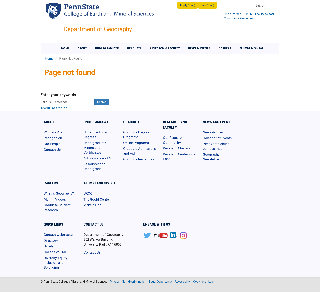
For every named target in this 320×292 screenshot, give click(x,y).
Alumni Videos (55, 199)
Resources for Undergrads (94, 166)
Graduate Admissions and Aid (139, 151)
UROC (87, 193)
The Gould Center (96, 199)
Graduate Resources (138, 159)
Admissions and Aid (98, 158)
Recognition (53, 138)
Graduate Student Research (57, 207)
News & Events (199, 48)
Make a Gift (92, 205)
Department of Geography (98, 29)
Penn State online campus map (216, 146)
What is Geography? (59, 193)
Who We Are (53, 132)
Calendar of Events (217, 138)
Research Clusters (176, 148)
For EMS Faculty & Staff (259, 14)
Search (260, 5)
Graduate (134, 48)
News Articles (213, 132)
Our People (52, 144)
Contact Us (52, 150)
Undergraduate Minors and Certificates (95, 147)
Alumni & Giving (251, 48)
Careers (225, 48)
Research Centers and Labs (179, 156)
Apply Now (187, 5)
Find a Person (232, 14)
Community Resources (238, 18)
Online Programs (136, 143)
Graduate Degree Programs (136, 134)
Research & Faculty (165, 48)
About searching (54, 108)
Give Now (207, 5)
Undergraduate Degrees (95, 134)
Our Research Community (173, 140)
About (82, 48)
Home (65, 48)
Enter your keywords (58, 95)
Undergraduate (107, 48)
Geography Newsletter (211, 156)
